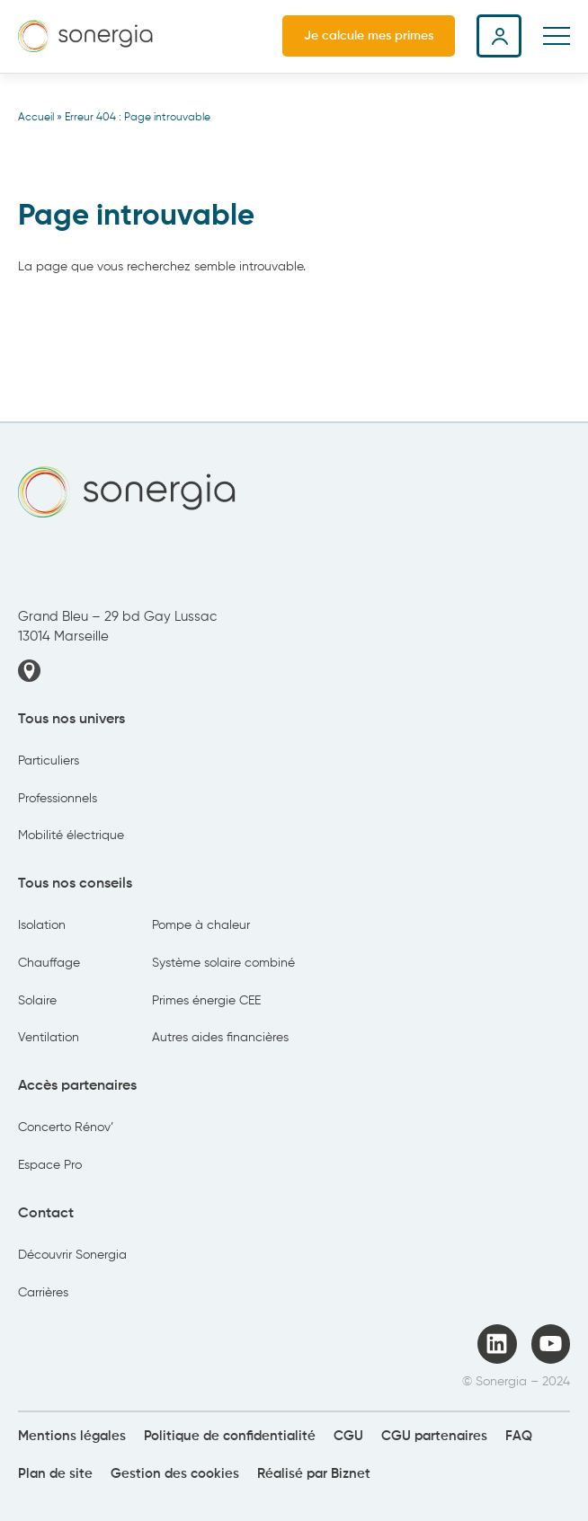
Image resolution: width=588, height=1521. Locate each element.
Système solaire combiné (223, 963)
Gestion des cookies (175, 1474)
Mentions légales (72, 1436)
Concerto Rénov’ (65, 1127)
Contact (46, 1213)
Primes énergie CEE (206, 1001)
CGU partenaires (434, 1436)
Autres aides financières (220, 1037)
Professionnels (57, 798)
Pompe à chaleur (201, 925)
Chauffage (49, 963)
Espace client (499, 35)
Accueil (36, 117)
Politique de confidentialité (230, 1436)
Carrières (43, 1293)
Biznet (350, 1474)
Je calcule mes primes (368, 36)
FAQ (518, 1436)
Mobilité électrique (71, 835)
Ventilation (48, 1037)
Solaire (37, 1001)
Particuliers (48, 761)
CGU (348, 1436)
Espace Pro (50, 1165)
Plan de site (55, 1474)
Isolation (42, 925)
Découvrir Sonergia (72, 1255)
